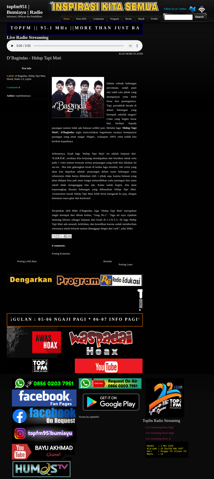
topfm (28, 79)
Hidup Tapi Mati (36, 75)
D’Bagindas (21, 75)
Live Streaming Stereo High (160, 433)
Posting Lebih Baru (27, 261)
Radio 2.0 (19, 79)
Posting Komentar (61, 253)
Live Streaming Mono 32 (158, 438)
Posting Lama (125, 264)
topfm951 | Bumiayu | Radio (25, 9)
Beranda (107, 261)
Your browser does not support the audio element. (75, 45)
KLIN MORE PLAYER (131, 53)
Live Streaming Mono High (159, 427)
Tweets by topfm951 (89, 416)
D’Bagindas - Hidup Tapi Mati (34, 57)
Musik (10, 79)
